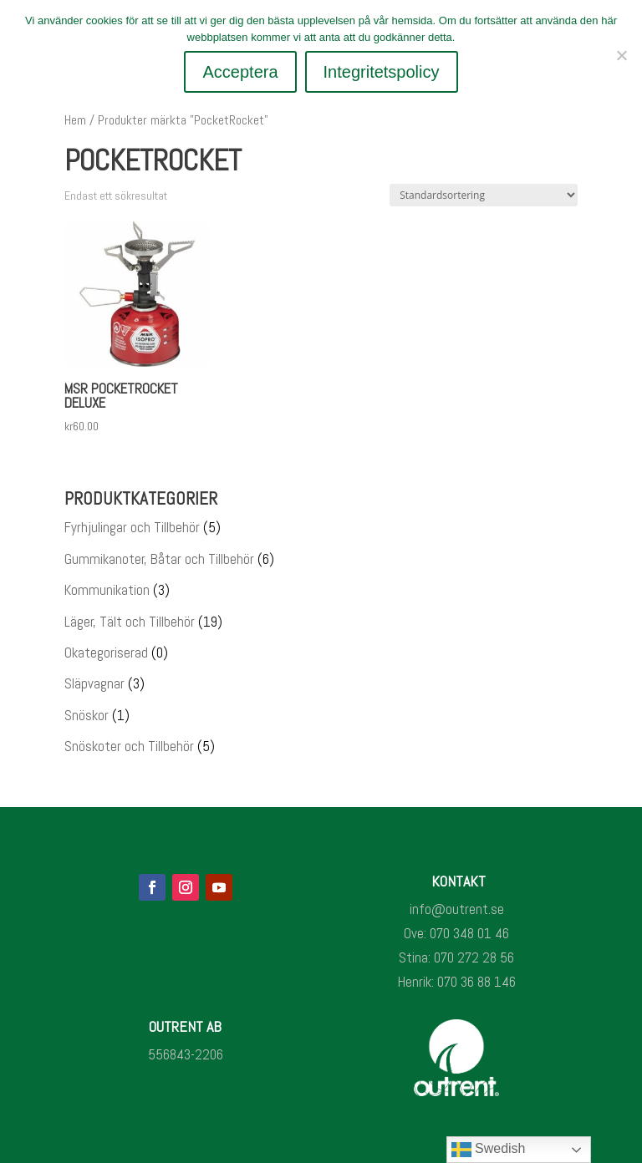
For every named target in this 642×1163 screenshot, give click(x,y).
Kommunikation (107, 590)
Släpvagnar (94, 683)
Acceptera (240, 72)
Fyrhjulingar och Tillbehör (132, 527)
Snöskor (86, 715)
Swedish (488, 1150)
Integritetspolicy (382, 72)
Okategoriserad (106, 652)
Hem (75, 120)
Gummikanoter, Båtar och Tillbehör (159, 559)
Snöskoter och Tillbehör (129, 746)
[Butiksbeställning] (484, 195)
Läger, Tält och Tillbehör (129, 621)
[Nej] (621, 55)
